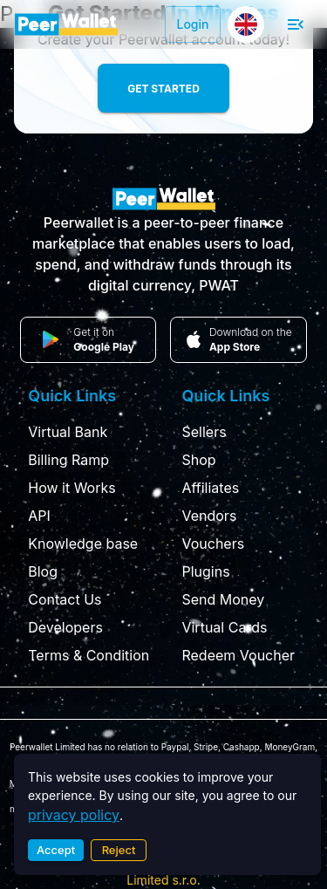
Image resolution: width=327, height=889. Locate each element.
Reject (119, 850)
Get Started (163, 88)
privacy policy (73, 815)
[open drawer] (295, 24)
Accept (56, 850)
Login (193, 24)
